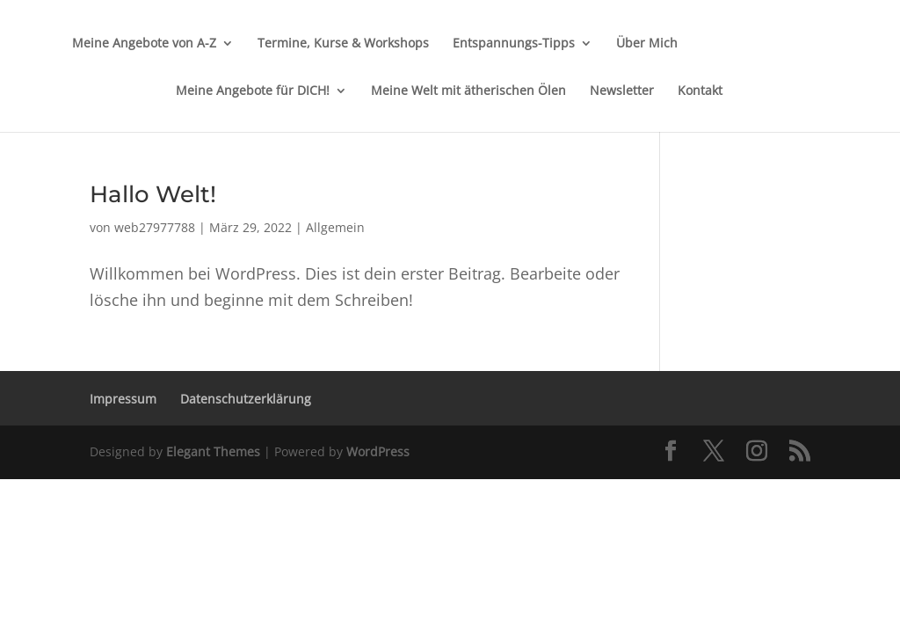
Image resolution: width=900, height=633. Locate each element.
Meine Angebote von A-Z (144, 44)
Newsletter (622, 91)
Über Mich (647, 44)
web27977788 (154, 227)
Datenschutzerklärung (245, 398)
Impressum (123, 398)
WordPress (378, 451)
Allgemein (335, 227)
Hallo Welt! (153, 194)
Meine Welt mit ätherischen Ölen (468, 91)
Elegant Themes (213, 451)
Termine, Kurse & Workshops (343, 44)
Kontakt (700, 91)
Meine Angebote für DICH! (253, 91)
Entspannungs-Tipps (514, 44)
